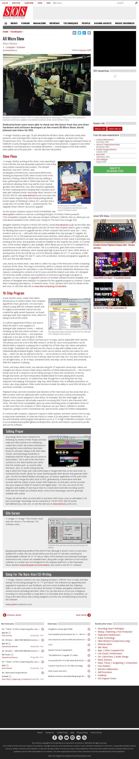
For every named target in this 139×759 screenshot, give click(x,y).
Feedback (102, 675)
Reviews (55, 23)
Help (49, 3)
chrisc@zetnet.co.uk (64, 224)
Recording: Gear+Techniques (111, 628)
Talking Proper (14, 431)
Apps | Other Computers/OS (111, 650)
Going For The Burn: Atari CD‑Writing (28, 574)
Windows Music (105, 644)
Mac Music (103, 647)
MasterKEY (100, 154)
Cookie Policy (62, 732)
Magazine (39, 23)
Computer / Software (15, 47)
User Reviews (104, 666)
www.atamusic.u (30, 195)
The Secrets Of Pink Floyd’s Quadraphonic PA (110, 307)
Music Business (124, 23)
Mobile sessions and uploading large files (66, 676)
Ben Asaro (6, 654)
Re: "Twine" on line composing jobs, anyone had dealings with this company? (22, 629)
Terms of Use (96, 732)
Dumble (5, 676)
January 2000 (86, 50)
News (14, 23)
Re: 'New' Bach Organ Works (14, 673)
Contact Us (49, 732)
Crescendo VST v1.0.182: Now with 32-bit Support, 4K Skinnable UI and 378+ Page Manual (68, 660)
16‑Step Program (13, 292)
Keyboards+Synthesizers (10, 646)
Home (6, 23)
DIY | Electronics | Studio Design (113, 656)
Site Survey (13, 512)
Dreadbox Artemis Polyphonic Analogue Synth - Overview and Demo (114, 246)
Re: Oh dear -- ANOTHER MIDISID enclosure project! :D (22, 640)
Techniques (70, 23)
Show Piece (10, 156)
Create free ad (115, 128)
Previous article (14, 615)
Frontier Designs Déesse (106, 149)
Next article (81, 615)
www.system (9, 214)
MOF (4, 665)
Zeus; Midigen (102, 159)
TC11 (50, 645)
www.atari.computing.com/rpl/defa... (50, 286)
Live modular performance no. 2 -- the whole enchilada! (68, 634)
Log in (5, 3)
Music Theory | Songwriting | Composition (16, 679)
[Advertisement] (69, 707)
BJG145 (5, 633)
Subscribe (28, 3)
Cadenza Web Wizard (105, 139)
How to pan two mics (57, 671)
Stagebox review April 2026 (60, 629)
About (39, 732)
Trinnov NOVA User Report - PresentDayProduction (112, 277)
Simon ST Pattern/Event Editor (108, 144)
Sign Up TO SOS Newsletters (114, 169)
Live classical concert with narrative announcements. (68, 639)
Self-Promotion (105, 672)
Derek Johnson (11, 50)
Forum (25, 23)
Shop (40, 3)
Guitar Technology (106, 638)
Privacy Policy (82, 732)
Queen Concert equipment (60, 650)
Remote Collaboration (108, 669)
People (86, 23)
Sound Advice (103, 23)
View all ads (100, 128)
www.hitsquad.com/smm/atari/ (35, 565)
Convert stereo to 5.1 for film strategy (65, 666)
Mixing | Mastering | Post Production (115, 631)
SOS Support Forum (107, 678)
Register (16, 3)
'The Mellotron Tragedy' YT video (63, 655)
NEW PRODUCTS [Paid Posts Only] (114, 641)
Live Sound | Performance (110, 653)
